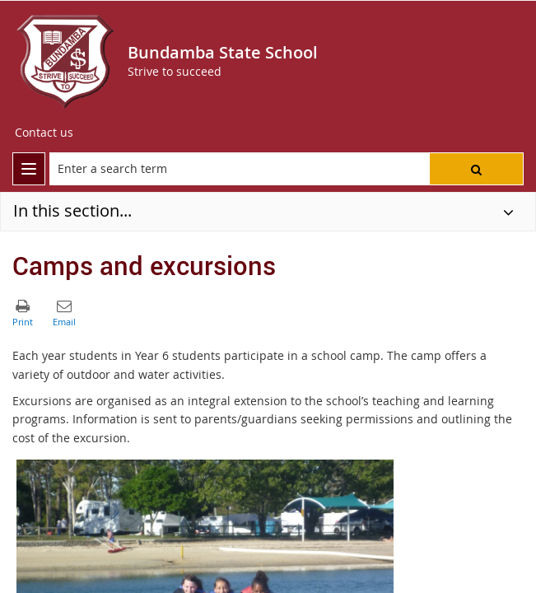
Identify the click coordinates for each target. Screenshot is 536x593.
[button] (476, 168)
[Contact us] (44, 132)
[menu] (28, 168)
